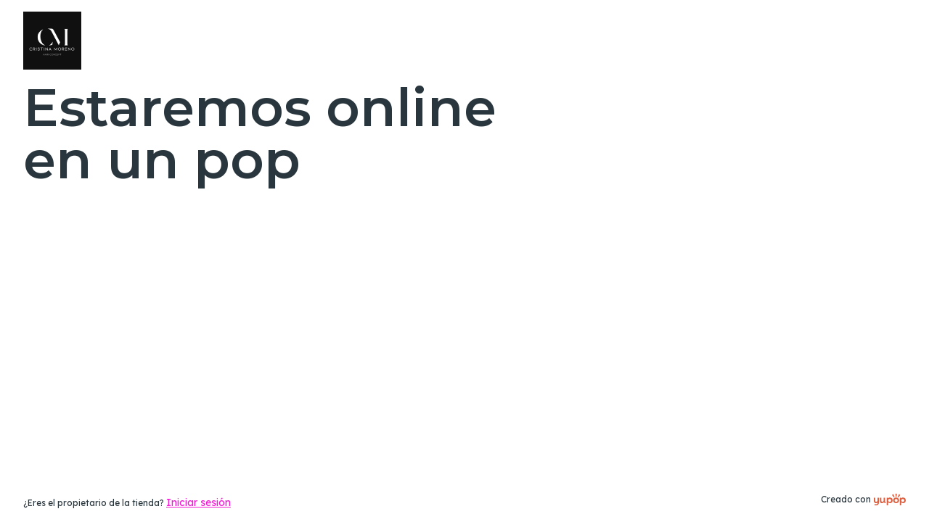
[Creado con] (890, 499)
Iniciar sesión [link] (198, 502)
